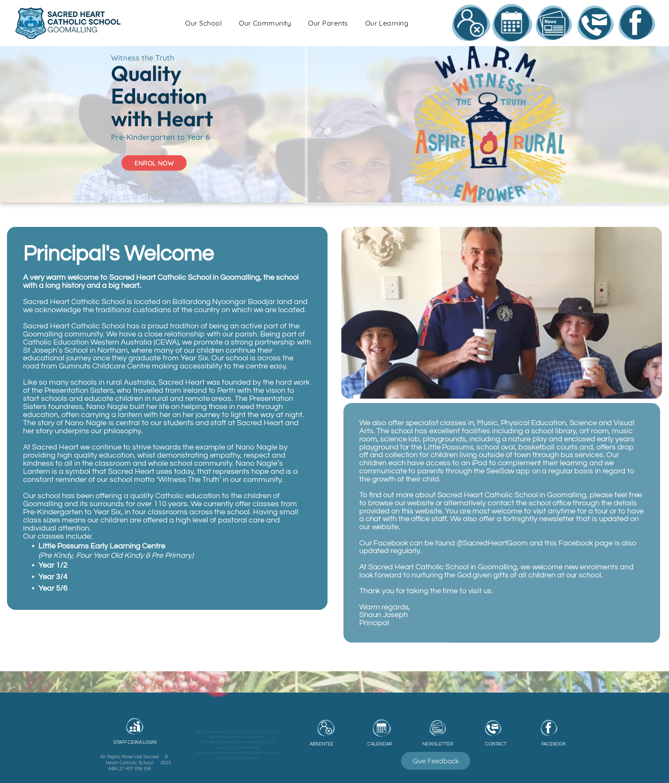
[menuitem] (273, 25)
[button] (273, 25)
